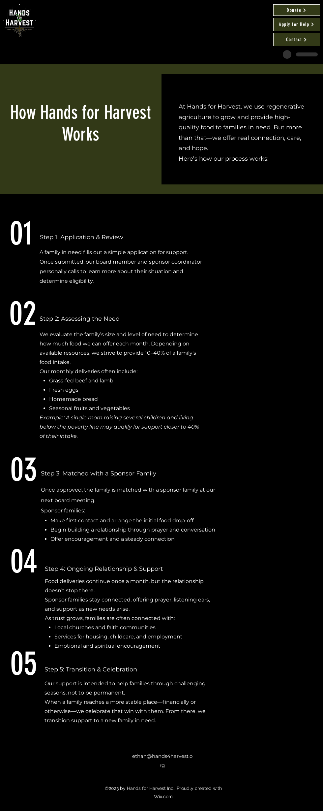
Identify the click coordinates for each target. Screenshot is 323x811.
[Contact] (296, 39)
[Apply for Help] (296, 24)
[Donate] (296, 10)
